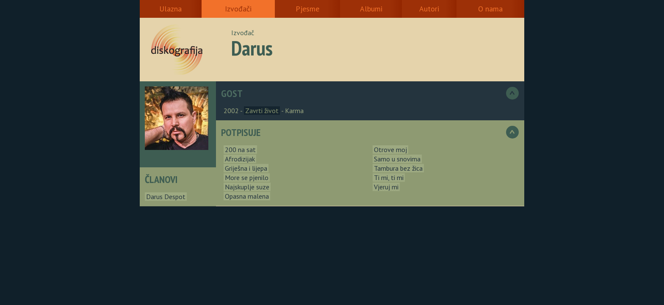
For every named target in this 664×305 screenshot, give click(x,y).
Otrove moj (390, 149)
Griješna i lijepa (246, 168)
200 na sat (240, 149)
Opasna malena (247, 196)
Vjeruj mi (386, 187)
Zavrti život (262, 110)
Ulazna (170, 9)
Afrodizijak (240, 159)
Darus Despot (165, 196)
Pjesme (307, 9)
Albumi (371, 9)
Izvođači (238, 9)
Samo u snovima (397, 159)
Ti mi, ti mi (389, 177)
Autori (429, 9)
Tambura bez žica (398, 168)
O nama (490, 9)
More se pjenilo (246, 177)
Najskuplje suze (247, 187)
